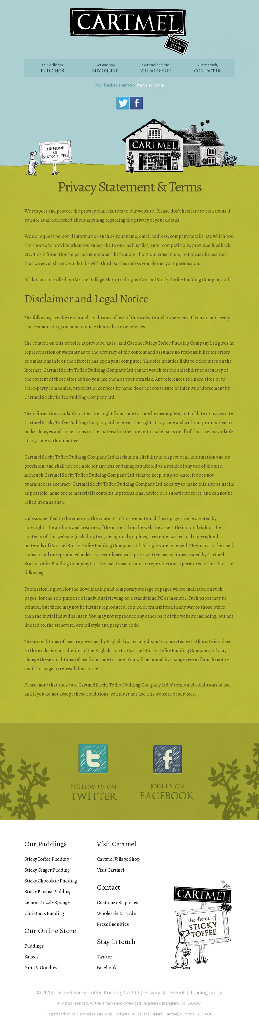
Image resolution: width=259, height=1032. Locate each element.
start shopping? (150, 85)
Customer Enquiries (117, 902)
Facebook (135, 102)
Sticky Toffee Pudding (46, 859)
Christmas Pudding (44, 913)
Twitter (122, 102)
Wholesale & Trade (116, 913)
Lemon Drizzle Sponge (47, 902)
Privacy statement (164, 992)
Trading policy (206, 992)
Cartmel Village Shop (118, 859)
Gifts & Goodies (40, 967)
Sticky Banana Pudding (47, 891)
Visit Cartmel (110, 870)
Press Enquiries (113, 924)
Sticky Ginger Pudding (47, 870)
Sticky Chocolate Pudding (50, 881)
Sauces (31, 957)
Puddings (34, 946)
